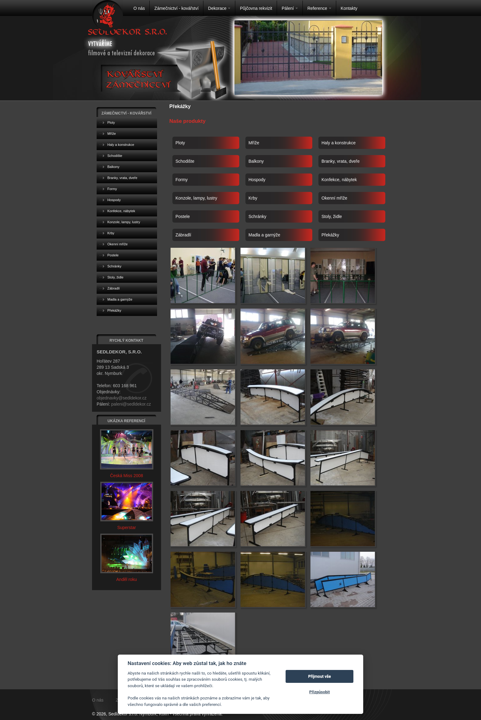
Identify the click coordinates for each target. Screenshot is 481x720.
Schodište (184, 161)
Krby (252, 198)
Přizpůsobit (319, 692)
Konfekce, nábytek (339, 179)
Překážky (330, 234)
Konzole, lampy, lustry (196, 198)
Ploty (180, 142)
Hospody (256, 179)
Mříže (253, 142)
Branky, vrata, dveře (340, 161)
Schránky (257, 216)
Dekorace (219, 8)
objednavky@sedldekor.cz (122, 397)
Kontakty (349, 8)
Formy (181, 179)
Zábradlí (183, 234)
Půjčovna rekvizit (256, 8)
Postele (182, 216)
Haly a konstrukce (338, 142)
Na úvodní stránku (107, 15)
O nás (139, 8)
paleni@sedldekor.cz (131, 404)
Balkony (256, 161)
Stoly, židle (331, 216)
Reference (319, 8)
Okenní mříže (334, 198)
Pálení (290, 8)
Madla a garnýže (264, 234)
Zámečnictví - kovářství (176, 8)
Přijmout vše (319, 676)
